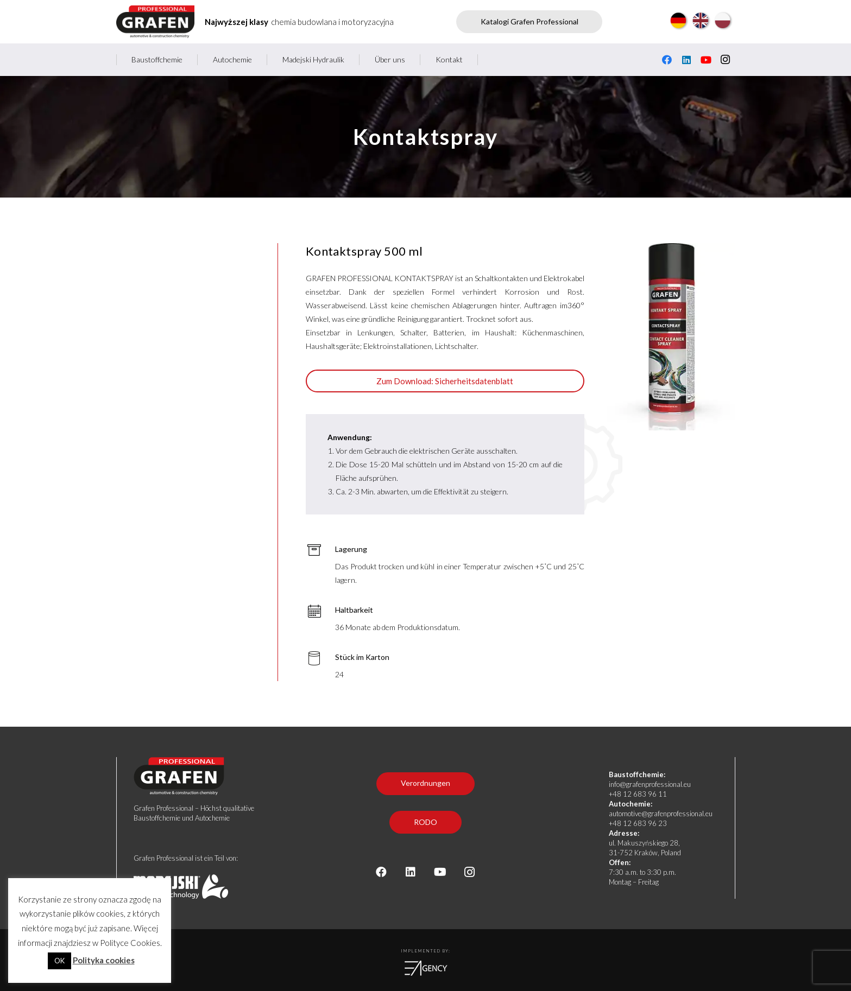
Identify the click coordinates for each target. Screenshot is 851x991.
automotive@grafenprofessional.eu (661, 813)
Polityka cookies (104, 960)
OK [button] (59, 960)
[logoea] (425, 968)
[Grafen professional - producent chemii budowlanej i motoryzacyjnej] (155, 21)
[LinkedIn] (686, 59)
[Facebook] (667, 59)
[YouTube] (706, 59)
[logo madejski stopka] (223, 886)
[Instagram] (725, 59)
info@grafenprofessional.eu (650, 784)
